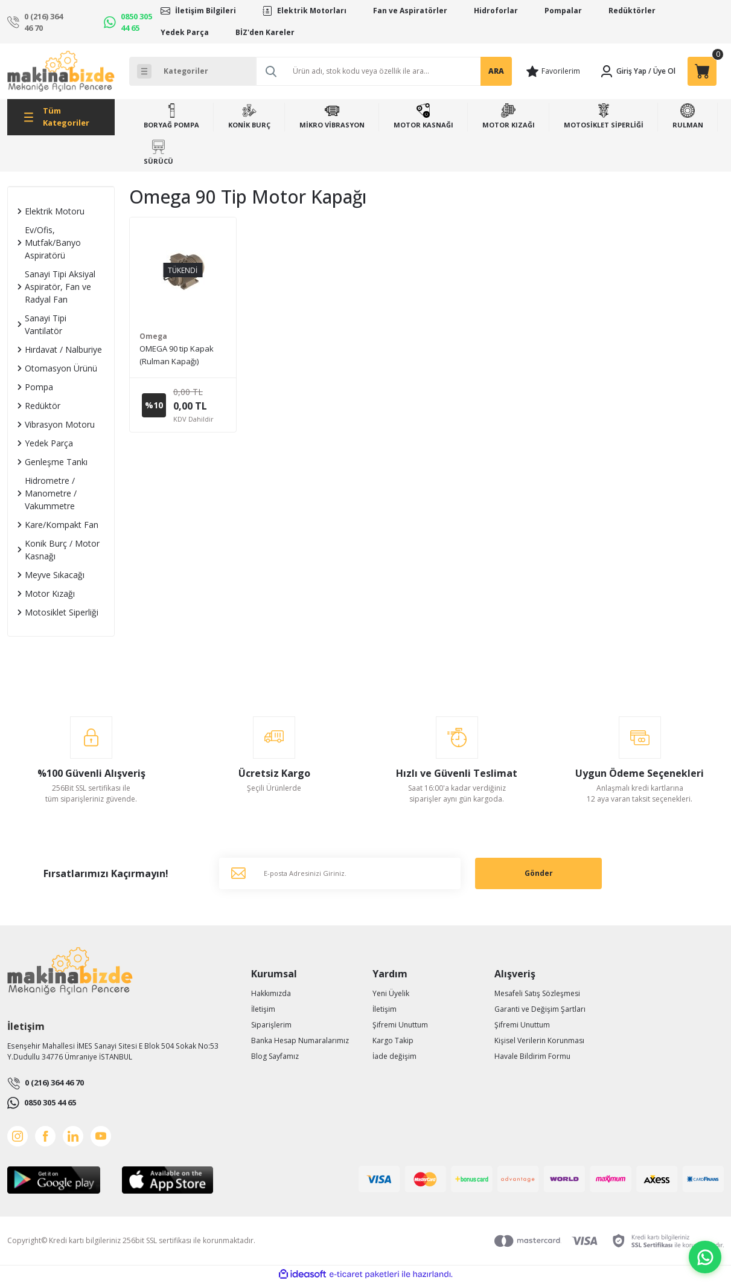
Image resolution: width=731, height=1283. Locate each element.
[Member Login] (622, 71)
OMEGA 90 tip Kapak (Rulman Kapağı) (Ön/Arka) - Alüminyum (180, 355)
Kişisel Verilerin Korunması (539, 1040)
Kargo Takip (392, 1040)
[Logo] (61, 71)
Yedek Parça (185, 32)
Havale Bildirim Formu (532, 1056)
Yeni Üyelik (390, 993)
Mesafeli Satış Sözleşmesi (537, 993)
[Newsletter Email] (340, 873)
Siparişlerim (271, 1025)
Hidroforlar (496, 10)
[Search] (384, 71)
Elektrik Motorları (311, 10)
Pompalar (563, 10)
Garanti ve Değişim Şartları (540, 1009)
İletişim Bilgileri (205, 10)
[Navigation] (61, 117)
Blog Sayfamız (275, 1056)
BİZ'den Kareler (265, 32)
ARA (496, 71)
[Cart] (702, 71)
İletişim (263, 1009)
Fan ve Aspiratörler (410, 10)
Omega (153, 336)
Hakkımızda (271, 993)
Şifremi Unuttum (400, 1025)
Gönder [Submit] (539, 873)
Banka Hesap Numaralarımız (300, 1040)
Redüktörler (632, 10)
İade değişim (394, 1056)
